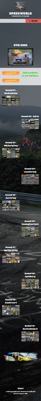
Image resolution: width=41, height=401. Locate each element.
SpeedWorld (20, 13)
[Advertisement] (20, 31)
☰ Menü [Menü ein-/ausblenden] (33, 21)
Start (20, 388)
